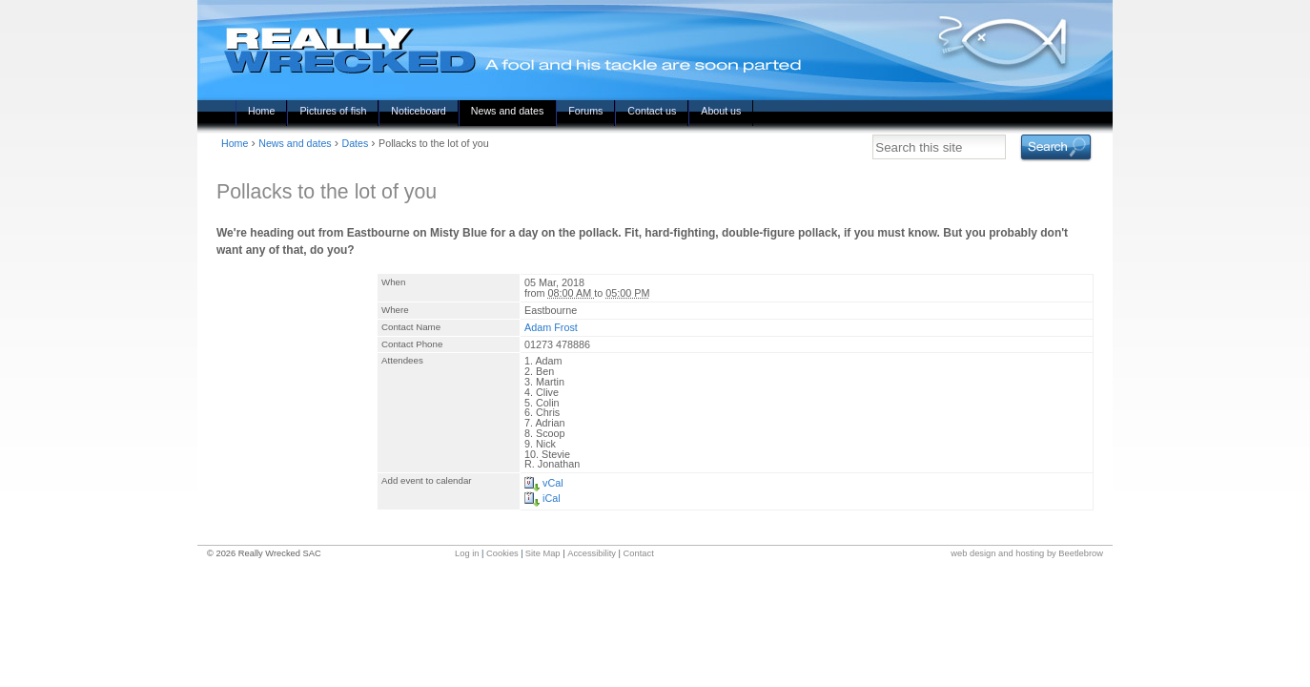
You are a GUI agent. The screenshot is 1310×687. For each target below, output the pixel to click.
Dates (354, 143)
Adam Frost (551, 327)
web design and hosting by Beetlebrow (1027, 553)
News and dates (507, 110)
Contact (639, 553)
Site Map (543, 553)
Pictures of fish (332, 110)
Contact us (651, 110)
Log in (467, 553)
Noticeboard (418, 110)
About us (721, 110)
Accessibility (591, 553)
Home (261, 110)
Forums (585, 110)
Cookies (502, 553)
